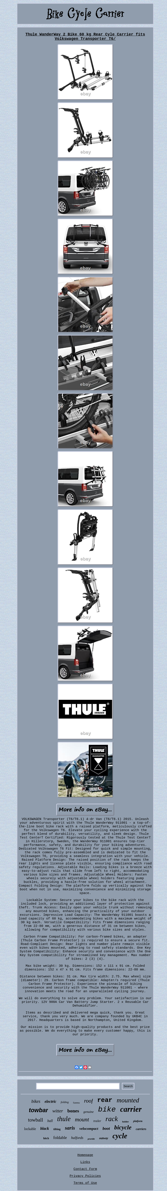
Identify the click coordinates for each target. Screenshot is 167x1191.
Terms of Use (85, 1183)
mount (82, 1119)
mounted (128, 1100)
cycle (119, 1136)
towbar (38, 1110)
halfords (77, 1138)
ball (50, 1121)
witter (57, 1110)
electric (50, 1101)
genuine (88, 1111)
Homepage (85, 1155)
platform (137, 1121)
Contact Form (85, 1169)
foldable (60, 1137)
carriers (141, 1129)
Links (85, 1162)
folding (65, 1102)
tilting (57, 1129)
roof (88, 1101)
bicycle (122, 1127)
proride (91, 1138)
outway (103, 1138)
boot (106, 1128)
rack (112, 1119)
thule (64, 1119)
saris (70, 1128)
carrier (131, 1109)
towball (35, 1120)
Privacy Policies (85, 1176)
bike (107, 1109)
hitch (46, 1138)
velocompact (88, 1129)
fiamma (76, 1103)
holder (125, 1121)
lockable (30, 1129)
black (44, 1128)
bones (73, 1110)
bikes (35, 1101)
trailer (97, 1121)
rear (104, 1100)
